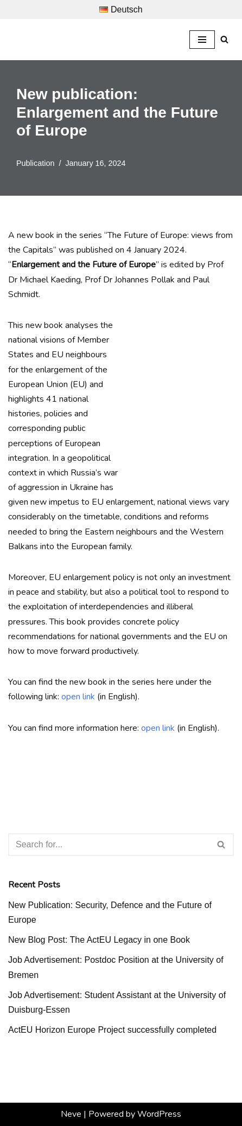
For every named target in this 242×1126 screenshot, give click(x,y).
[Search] (224, 39)
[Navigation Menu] (202, 39)
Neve (71, 1114)
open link (78, 697)
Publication (35, 163)
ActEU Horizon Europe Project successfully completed (112, 1029)
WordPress (159, 1114)
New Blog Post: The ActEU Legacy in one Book (99, 939)
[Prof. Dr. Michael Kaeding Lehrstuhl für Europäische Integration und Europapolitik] (49, 40)
